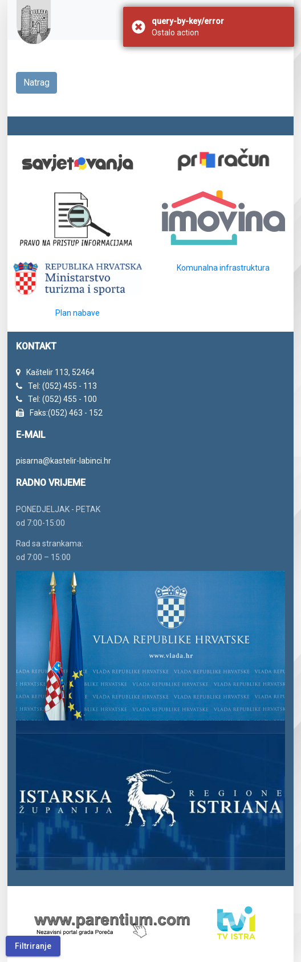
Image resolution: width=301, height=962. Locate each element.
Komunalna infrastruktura (223, 267)
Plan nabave (77, 312)
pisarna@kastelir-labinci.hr (63, 460)
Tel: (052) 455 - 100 (62, 399)
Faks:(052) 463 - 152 (66, 412)
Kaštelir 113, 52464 (60, 372)
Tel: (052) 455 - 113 (62, 386)
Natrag (36, 82)
